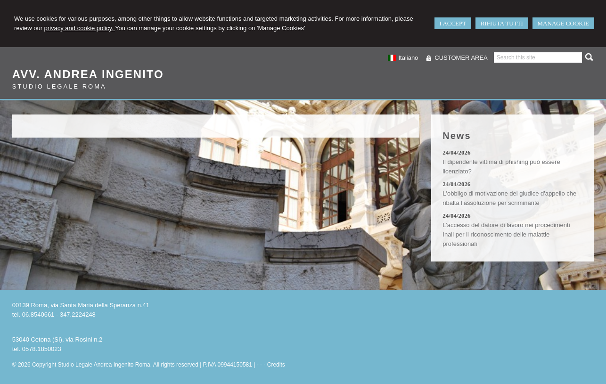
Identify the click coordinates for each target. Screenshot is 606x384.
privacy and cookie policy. (79, 28)
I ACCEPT (453, 23)
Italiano (403, 57)
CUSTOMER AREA (460, 57)
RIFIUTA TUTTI (502, 23)
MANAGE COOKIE (563, 23)
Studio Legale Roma (59, 86)
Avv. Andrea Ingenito (88, 74)
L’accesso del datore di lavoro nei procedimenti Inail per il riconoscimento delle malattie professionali (506, 234)
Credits (276, 364)
